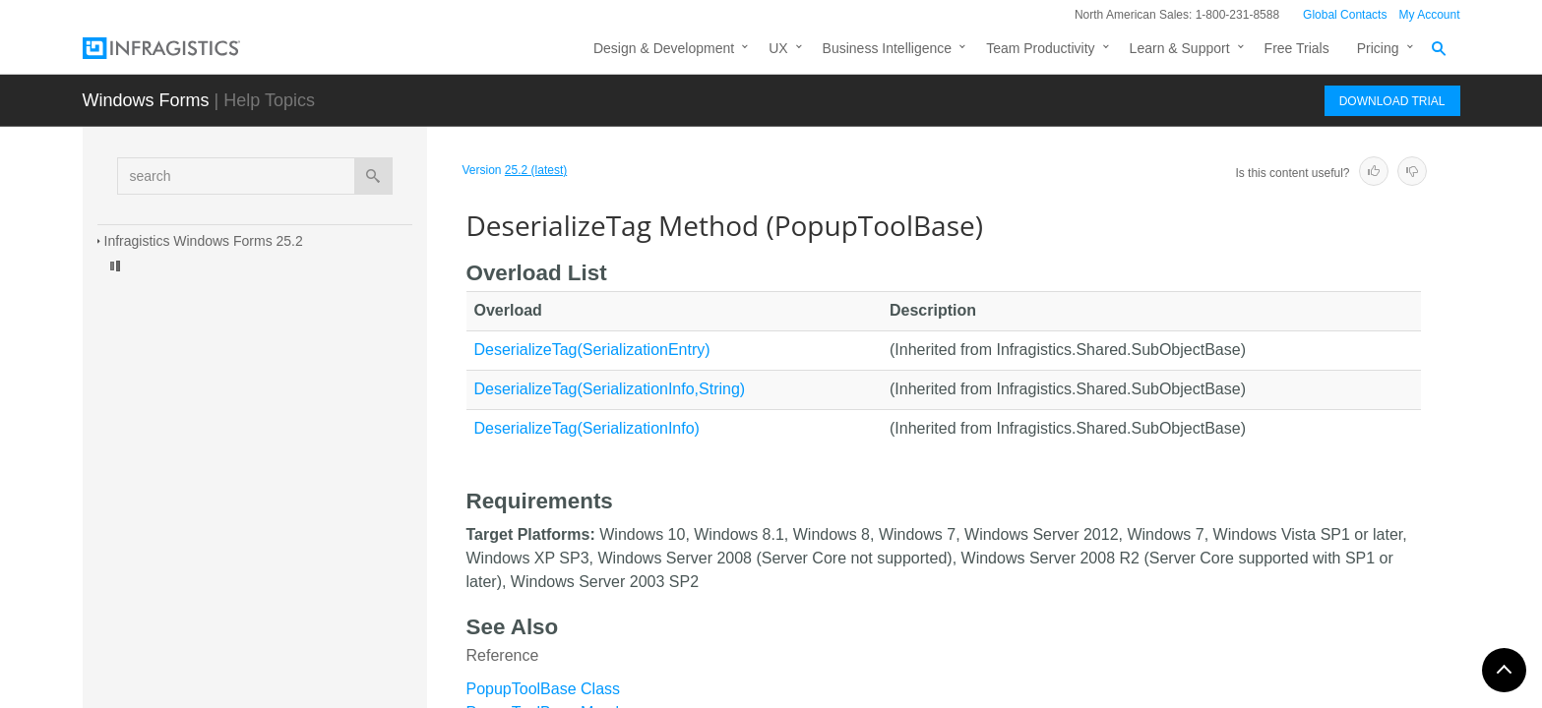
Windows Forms (146, 100)
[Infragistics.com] (181, 48)
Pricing (1378, 48)
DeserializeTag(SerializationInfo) (587, 428)
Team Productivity (1040, 48)
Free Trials (1296, 48)
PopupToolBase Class (543, 688)
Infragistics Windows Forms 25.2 (203, 241)
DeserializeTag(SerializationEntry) (592, 349)
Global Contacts (1345, 15)
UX (778, 48)
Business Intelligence (888, 48)
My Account (1428, 15)
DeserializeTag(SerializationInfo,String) (610, 389)
